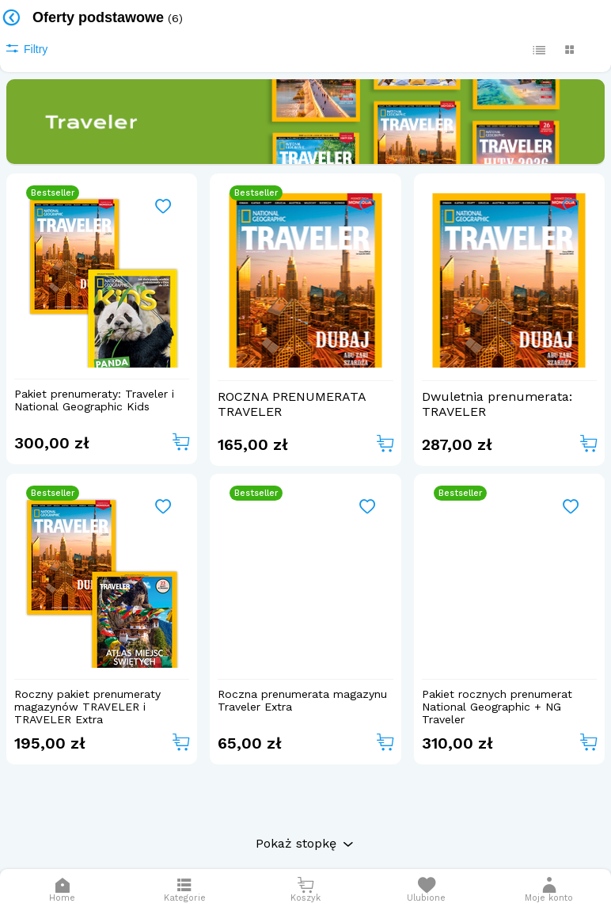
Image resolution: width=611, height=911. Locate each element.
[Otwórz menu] (184, 890)
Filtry (26, 49)
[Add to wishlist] (163, 207)
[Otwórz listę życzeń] (426, 890)
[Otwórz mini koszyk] (305, 890)
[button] (549, 890)
